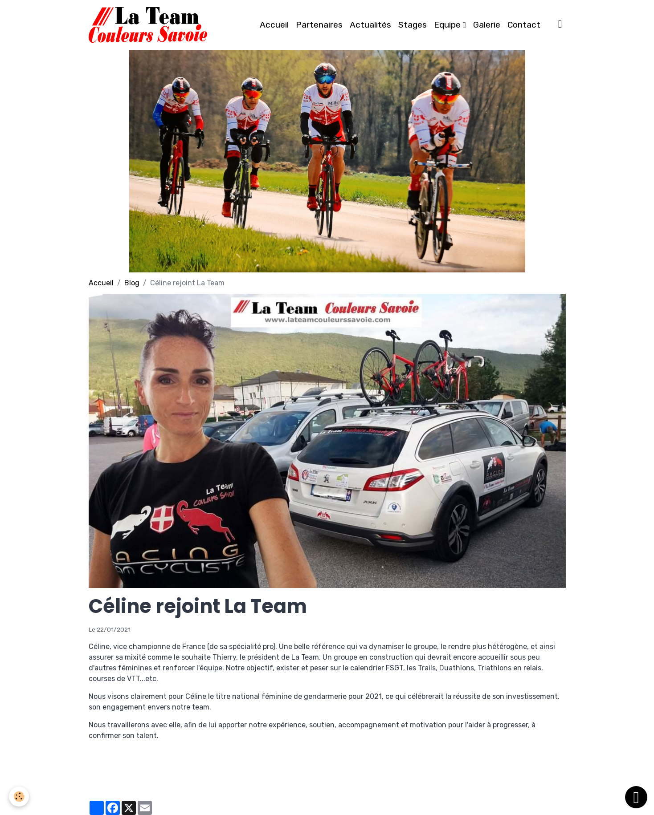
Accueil (274, 25)
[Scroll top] (636, 797)
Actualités (370, 25)
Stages (412, 25)
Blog (131, 283)
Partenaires (319, 25)
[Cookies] (19, 797)
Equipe (448, 25)
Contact (523, 25)
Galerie (486, 25)
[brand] (150, 25)
